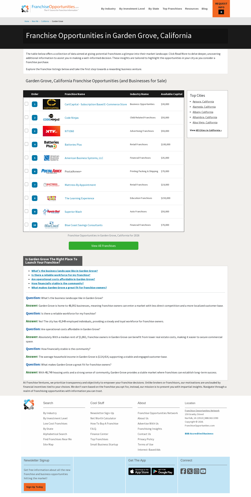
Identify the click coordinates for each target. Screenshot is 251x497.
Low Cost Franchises (55, 423)
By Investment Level (132, 8)
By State (153, 8)
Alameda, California (204, 106)
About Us (143, 418)
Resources (192, 8)
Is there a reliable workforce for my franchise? (61, 275)
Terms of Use (145, 444)
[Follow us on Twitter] (190, 472)
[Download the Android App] (162, 471)
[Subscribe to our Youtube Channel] (203, 472)
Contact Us (144, 434)
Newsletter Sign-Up (102, 413)
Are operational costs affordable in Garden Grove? (63, 279)
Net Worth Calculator (103, 418)
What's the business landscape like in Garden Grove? (65, 270)
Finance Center (99, 434)
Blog (204, 8)
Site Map (48, 444)
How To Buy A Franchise (104, 423)
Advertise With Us (148, 423)
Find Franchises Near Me (57, 439)
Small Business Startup (104, 444)
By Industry (108, 8)
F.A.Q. (93, 428)
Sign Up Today (34, 486)
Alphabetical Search (55, 434)
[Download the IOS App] (139, 471)
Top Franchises (172, 8)
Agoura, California (203, 101)
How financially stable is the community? (58, 283)
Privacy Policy (146, 439)
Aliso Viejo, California (205, 122)
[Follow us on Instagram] (197, 472)
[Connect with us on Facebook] (184, 472)
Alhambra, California (205, 117)
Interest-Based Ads (149, 449)
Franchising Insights (150, 428)
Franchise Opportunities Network (158, 413)
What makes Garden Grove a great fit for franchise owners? (69, 287)
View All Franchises (103, 246)
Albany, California (203, 112)
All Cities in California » (209, 130)
